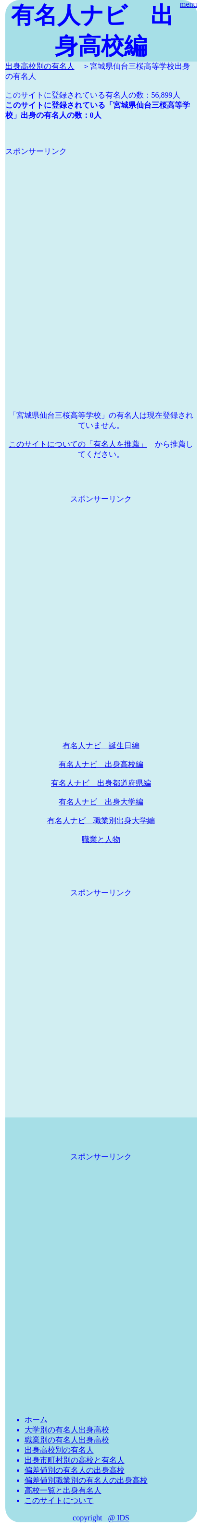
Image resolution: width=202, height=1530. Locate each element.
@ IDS (118, 1518)
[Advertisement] (101, 258)
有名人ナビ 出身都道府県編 (101, 783)
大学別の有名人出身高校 (67, 1430)
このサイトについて (59, 1500)
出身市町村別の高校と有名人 (75, 1460)
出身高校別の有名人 (40, 66)
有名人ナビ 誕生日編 (101, 745)
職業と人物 (101, 839)
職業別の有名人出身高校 (67, 1440)
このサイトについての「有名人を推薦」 (78, 444)
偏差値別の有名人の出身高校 (75, 1470)
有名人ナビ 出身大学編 (101, 802)
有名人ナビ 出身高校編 (101, 764)
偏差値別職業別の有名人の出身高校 (86, 1480)
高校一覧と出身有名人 (63, 1490)
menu (188, 4)
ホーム (36, 1420)
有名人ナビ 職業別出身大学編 (101, 820)
